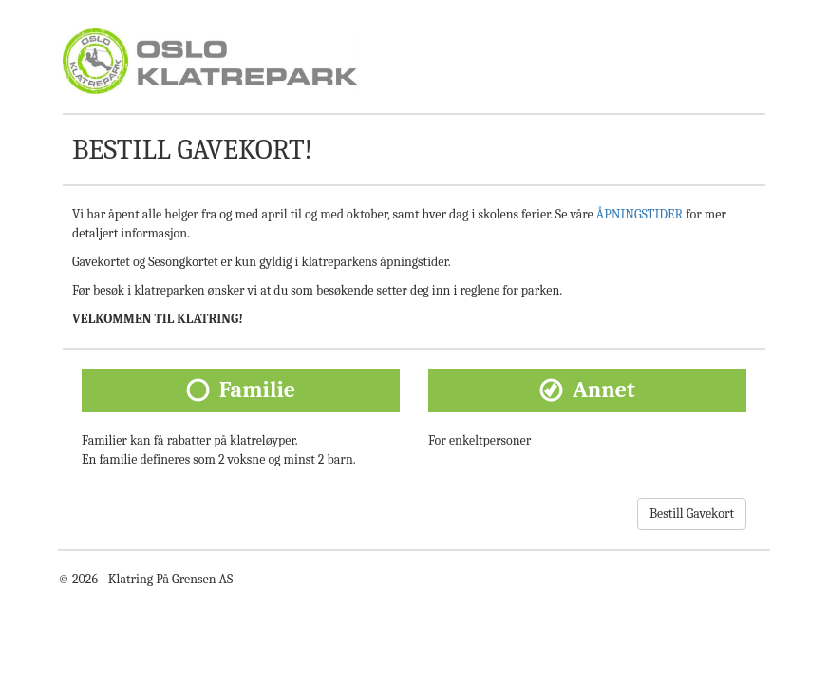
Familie (257, 390)
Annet (604, 390)
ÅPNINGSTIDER (639, 214)
